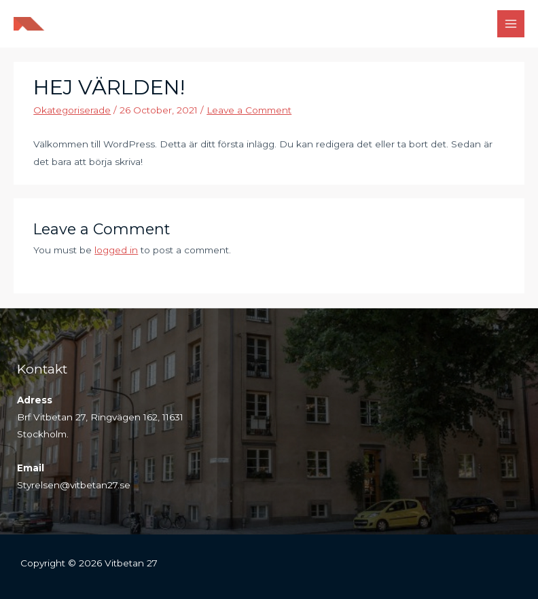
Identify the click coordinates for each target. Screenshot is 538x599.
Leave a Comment (249, 110)
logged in (116, 249)
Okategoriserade (72, 110)
